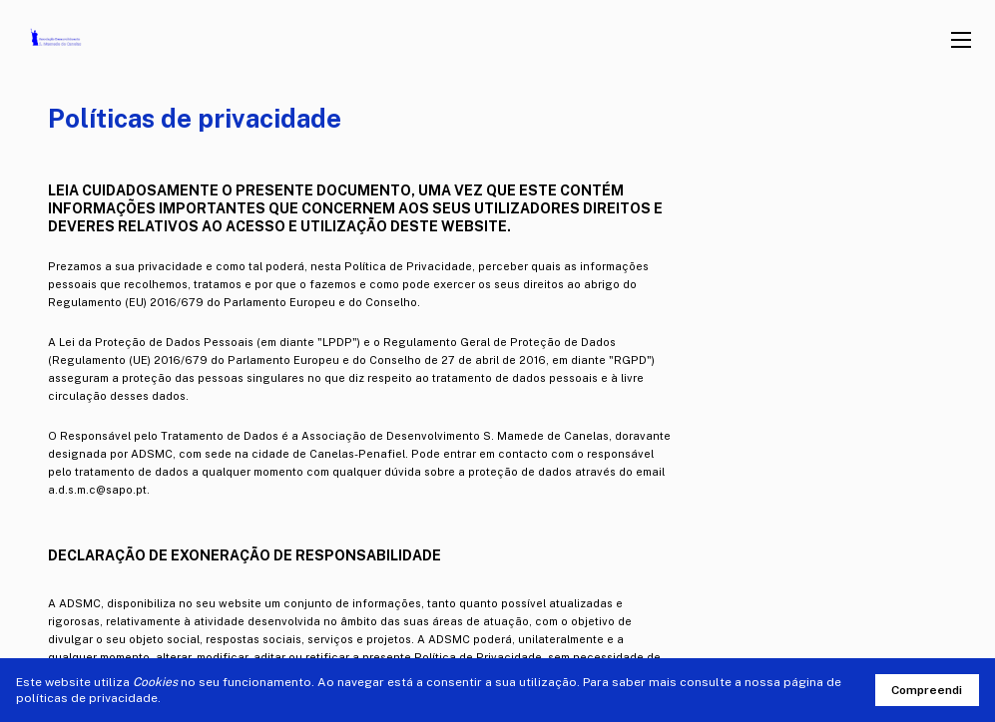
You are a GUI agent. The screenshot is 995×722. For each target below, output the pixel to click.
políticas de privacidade (87, 698)
